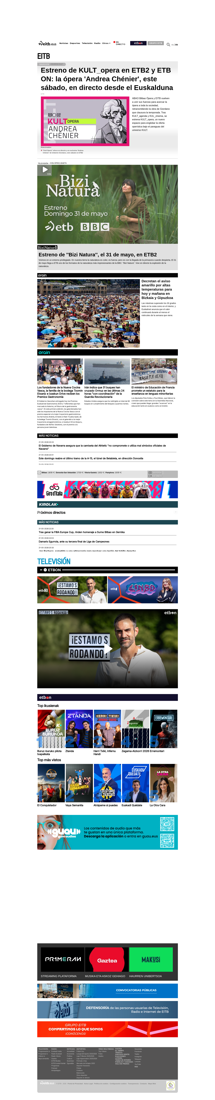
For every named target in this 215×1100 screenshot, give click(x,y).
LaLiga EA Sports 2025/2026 (87, 1054)
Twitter (137, 1054)
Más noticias (48, 435)
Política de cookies (101, 1083)
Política (69, 1056)
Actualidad (70, 1051)
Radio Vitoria (56, 1056)
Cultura (69, 1058)
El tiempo (119, 1050)
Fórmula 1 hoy (82, 1061)
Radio (97, 43)
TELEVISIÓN (53, 561)
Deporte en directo (83, 1078)
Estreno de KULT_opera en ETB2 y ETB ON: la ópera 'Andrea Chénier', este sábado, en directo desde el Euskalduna (107, 78)
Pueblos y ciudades (124, 1062)
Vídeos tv (41, 1056)
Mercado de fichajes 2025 (86, 1063)
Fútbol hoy (80, 1051)
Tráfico (118, 1052)
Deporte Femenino (83, 1066)
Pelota (79, 1068)
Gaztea (54, 1058)
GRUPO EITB (155, 43)
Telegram (138, 1059)
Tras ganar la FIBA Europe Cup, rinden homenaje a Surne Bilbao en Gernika (82, 532)
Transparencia (133, 1083)
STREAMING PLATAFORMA (59, 976)
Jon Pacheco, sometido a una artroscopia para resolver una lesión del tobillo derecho (87, 551)
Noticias (63, 43)
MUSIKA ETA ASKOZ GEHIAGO (105, 976)
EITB (43, 56)
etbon (54, 570)
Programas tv (43, 1054)
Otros (105, 43)
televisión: (43, 1049)
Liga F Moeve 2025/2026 (85, 1056)
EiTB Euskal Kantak (58, 1063)
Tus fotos (155, 472)
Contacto (143, 1083)
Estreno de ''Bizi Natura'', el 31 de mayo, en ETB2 (98, 254)
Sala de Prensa (122, 1064)
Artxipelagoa (55, 1070)
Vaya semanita (43, 1058)
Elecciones (120, 1056)
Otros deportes (82, 1075)
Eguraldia (70, 1063)
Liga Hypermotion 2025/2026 (87, 1058)
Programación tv (44, 1051)
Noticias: (71, 1049)
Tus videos (155, 476)
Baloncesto (80, 1073)
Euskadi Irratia (56, 1051)
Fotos (100, 1054)
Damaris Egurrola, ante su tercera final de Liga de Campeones (74, 541)
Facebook (138, 1051)
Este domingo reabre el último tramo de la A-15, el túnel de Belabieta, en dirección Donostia (91, 458)
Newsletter (138, 1049)
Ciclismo (80, 1070)
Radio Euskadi (56, 1054)
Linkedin (138, 1061)
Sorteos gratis (122, 1054)
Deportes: (81, 1049)
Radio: (54, 1049)
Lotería (118, 1058)
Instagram (138, 1056)
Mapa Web (152, 1083)
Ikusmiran (70, 1061)
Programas (55, 1066)
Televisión (87, 43)
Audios (100, 1056)
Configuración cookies (118, 1083)
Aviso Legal (88, 1083)
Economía (70, 1054)
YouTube (138, 1064)
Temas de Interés (123, 1060)
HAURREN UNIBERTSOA (145, 976)
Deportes (75, 43)
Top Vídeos (102, 1051)
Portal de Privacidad (75, 1083)
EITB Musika (55, 1061)
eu (173, 45)
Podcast (54, 1068)
